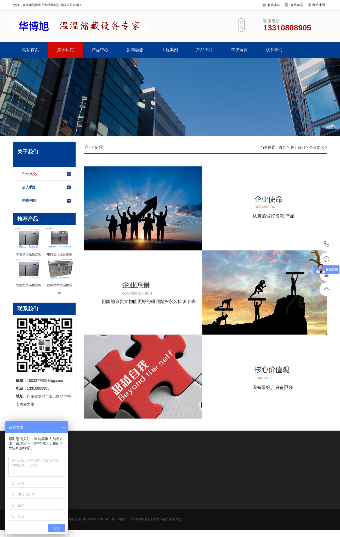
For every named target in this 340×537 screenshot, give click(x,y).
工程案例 (169, 49)
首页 (282, 147)
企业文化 (46, 174)
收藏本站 (274, 5)
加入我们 (46, 187)
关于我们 (65, 49)
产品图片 (204, 49)
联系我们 (274, 49)
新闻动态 (135, 49)
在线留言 (297, 5)
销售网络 (46, 200)
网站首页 (30, 49)
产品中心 (100, 49)
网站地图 (318, 5)
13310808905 (327, 244)
